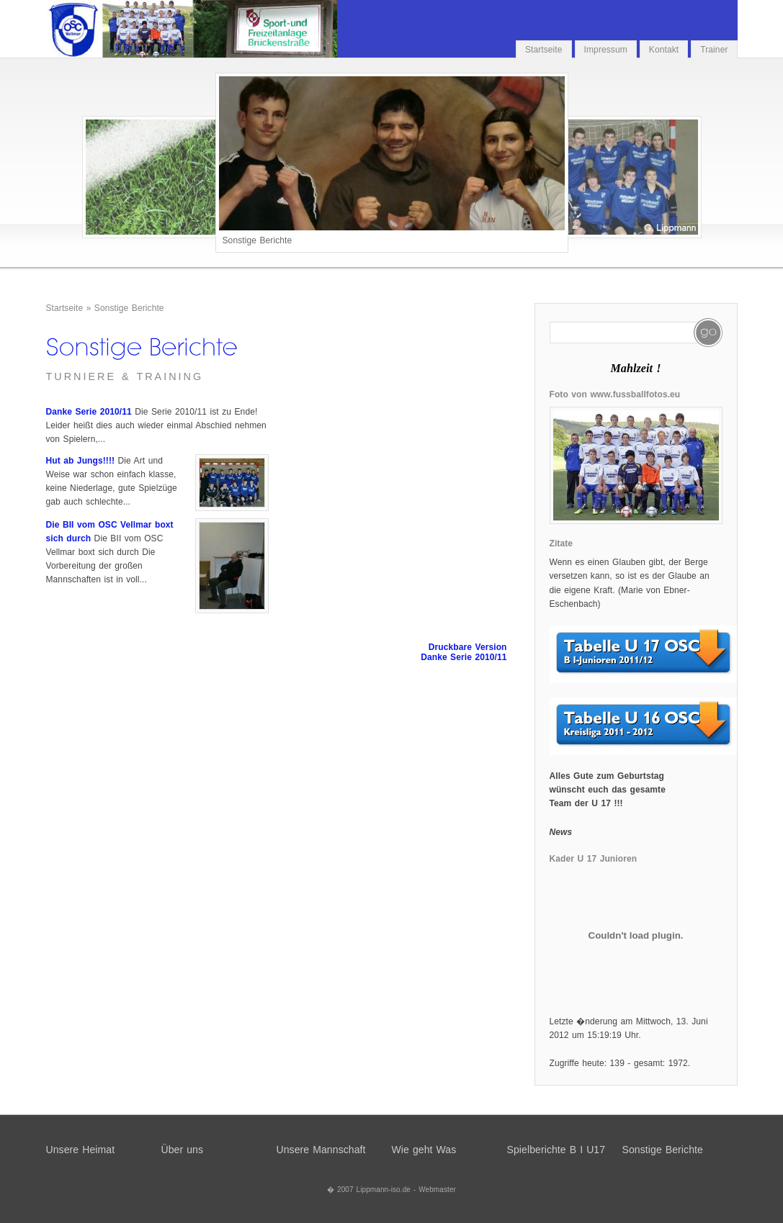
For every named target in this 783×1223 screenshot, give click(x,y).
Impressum (605, 50)
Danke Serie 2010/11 (89, 412)
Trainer (714, 50)
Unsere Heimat (80, 1149)
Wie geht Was (424, 1149)
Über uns (182, 1149)
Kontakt (664, 50)
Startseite (544, 50)
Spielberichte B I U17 (556, 1149)
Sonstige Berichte (129, 308)
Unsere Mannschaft (321, 1149)
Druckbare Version (468, 647)
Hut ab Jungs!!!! (80, 461)
